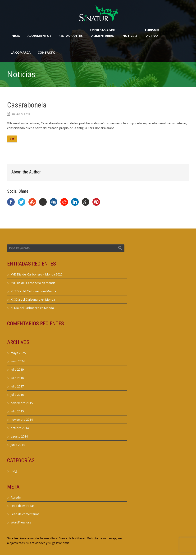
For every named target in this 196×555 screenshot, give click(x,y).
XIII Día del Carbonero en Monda (33, 291)
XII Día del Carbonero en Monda (33, 299)
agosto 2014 (19, 436)
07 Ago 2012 (21, 114)
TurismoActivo (152, 33)
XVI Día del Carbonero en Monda (33, 283)
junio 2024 (18, 361)
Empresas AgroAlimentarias (102, 33)
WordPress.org (21, 522)
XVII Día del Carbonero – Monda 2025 (36, 274)
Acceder (16, 497)
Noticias (130, 35)
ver (12, 138)
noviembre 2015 (22, 403)
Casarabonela (26, 105)
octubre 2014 (20, 428)
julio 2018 (17, 378)
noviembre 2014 (22, 419)
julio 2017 (17, 386)
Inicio (15, 35)
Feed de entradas (22, 506)
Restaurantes (71, 35)
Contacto (46, 52)
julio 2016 (17, 394)
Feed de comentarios (25, 514)
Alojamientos (39, 35)
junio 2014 (18, 445)
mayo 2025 (18, 353)
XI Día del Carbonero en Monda (32, 308)
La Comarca (21, 52)
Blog (14, 471)
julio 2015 (17, 411)
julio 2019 (17, 369)
